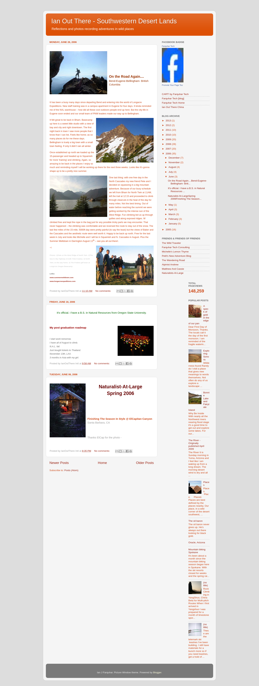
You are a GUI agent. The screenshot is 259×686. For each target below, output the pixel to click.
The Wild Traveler (171, 243)
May (171, 204)
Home (102, 463)
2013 (169, 120)
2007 (169, 148)
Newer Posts (59, 463)
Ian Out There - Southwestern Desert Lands (114, 21)
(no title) (205, 584)
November (174, 162)
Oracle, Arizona (196, 542)
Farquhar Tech (168, 46)
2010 (169, 134)
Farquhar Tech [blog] (173, 98)
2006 (169, 153)
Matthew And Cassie (173, 269)
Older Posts (145, 463)
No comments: (103, 291)
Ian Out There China (173, 107)
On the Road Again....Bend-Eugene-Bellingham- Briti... (187, 182)
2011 (169, 130)
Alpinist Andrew (170, 264)
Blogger (157, 672)
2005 (169, 229)
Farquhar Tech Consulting (176, 247)
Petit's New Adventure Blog (176, 256)
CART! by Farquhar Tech (175, 94)
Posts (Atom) (71, 470)
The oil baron (195, 521)
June (171, 176)
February (174, 219)
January (173, 223)
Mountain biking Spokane (197, 551)
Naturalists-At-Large (172, 273)
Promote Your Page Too (172, 85)
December (174, 157)
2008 (169, 144)
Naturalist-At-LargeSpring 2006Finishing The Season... (185, 197)
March (172, 214)
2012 (169, 125)
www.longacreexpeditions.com (63, 281)
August (173, 167)
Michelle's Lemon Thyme (175, 251)
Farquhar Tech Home (173, 102)
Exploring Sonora (206, 355)
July (171, 172)
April (171, 209)
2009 (169, 139)
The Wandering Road (173, 260)
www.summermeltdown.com (61, 277)
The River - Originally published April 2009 (196, 444)
